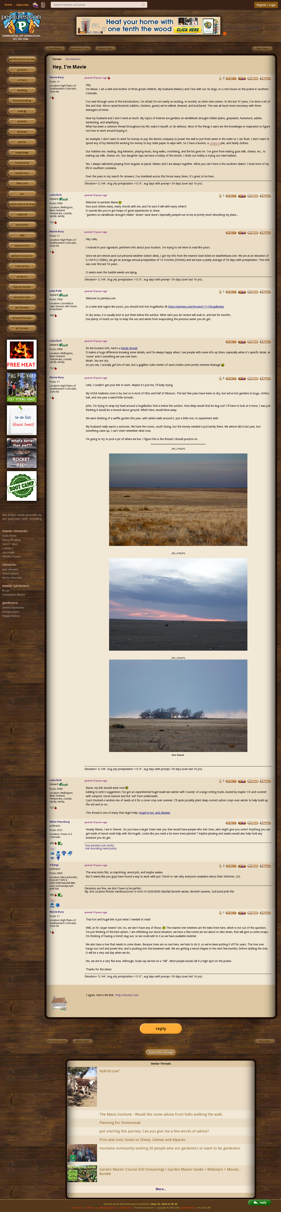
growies (22, 69)
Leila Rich (56, 194)
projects (22, 276)
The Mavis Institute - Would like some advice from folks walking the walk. (161, 1114)
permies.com (22, 297)
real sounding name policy (101, 848)
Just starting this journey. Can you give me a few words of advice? (154, 1131)
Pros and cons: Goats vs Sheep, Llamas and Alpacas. (142, 1140)
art (22, 194)
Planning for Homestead (119, 1123)
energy (22, 111)
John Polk (56, 290)
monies (22, 121)
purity (22, 142)
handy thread (129, 348)
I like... (53, 849)
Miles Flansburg (60, 821)
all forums (22, 328)
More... (161, 1189)
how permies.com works (99, 845)
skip (22, 235)
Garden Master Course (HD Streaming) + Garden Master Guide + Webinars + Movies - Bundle (170, 1171)
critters (22, 80)
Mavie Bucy (57, 77)
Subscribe (22, 4)
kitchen (22, 131)
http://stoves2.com (127, 995)
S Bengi (54, 864)
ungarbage (22, 152)
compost (214, 143)
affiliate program (107, 1207)
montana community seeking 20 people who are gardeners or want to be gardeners (169, 1148)
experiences (22, 245)
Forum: (57, 59)
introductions (73, 59)
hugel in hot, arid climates (154, 812)
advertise (90, 1207)
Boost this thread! (161, 1052)
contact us (76, 1207)
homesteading (22, 100)
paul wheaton (187, 1207)
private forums (22, 318)
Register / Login (266, 5)
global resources (22, 256)
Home (8, 4)
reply (161, 1028)
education (22, 224)
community (22, 163)
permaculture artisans (22, 204)
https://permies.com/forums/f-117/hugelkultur (196, 306)
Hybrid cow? (109, 1071)
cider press (22, 266)
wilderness (22, 173)
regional (22, 214)
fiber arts (22, 183)
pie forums (22, 307)
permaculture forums (22, 59)
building (22, 90)
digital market (22, 287)
